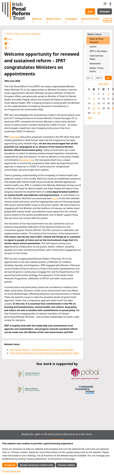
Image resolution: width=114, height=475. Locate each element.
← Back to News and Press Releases (22, 33)
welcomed (14, 136)
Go (108, 78)
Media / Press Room (96, 70)
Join (90, 11)
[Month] (89, 78)
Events (93, 46)
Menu (108, 20)
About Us (37, 20)
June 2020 (103, 83)
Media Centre (53, 20)
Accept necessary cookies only (36, 464)
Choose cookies (66, 464)
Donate (105, 11)
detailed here (26, 159)
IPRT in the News (98, 51)
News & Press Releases (96, 40)
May (90, 117)
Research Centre (90, 20)
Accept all (9, 464)
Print (8, 39)
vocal (55, 198)
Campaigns (71, 20)
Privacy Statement (11, 471)
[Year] (99, 78)
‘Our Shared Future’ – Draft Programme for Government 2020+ (42, 349)
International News (96, 57)
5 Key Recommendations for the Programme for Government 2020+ (44, 353)
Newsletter (95, 63)
